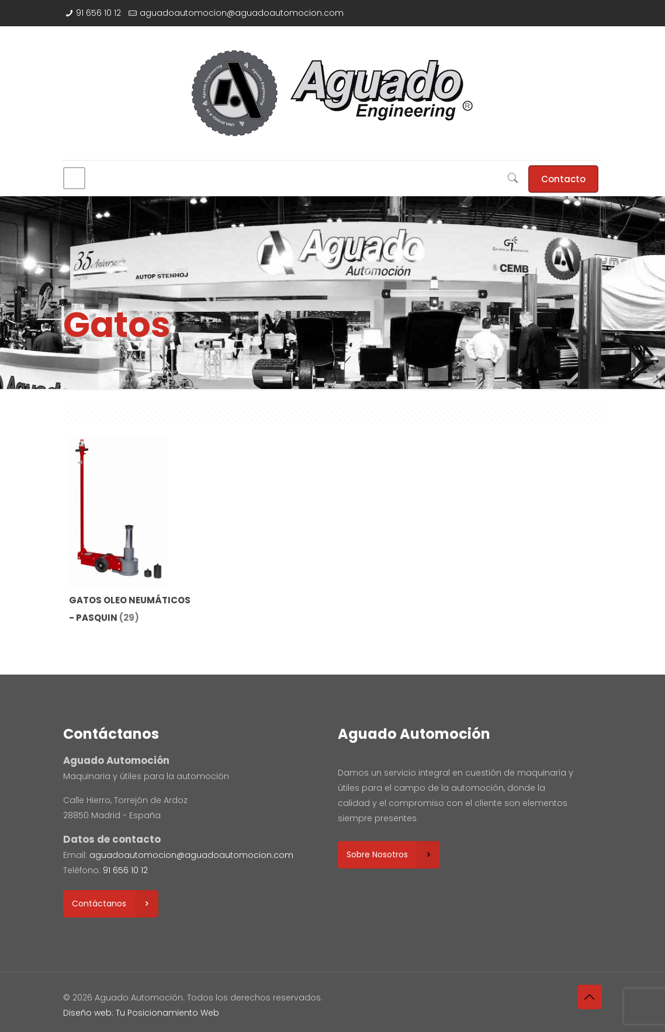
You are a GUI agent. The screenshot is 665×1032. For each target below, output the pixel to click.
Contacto (563, 179)
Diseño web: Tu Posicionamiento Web (141, 1013)
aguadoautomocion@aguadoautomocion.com (242, 13)
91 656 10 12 (98, 13)
